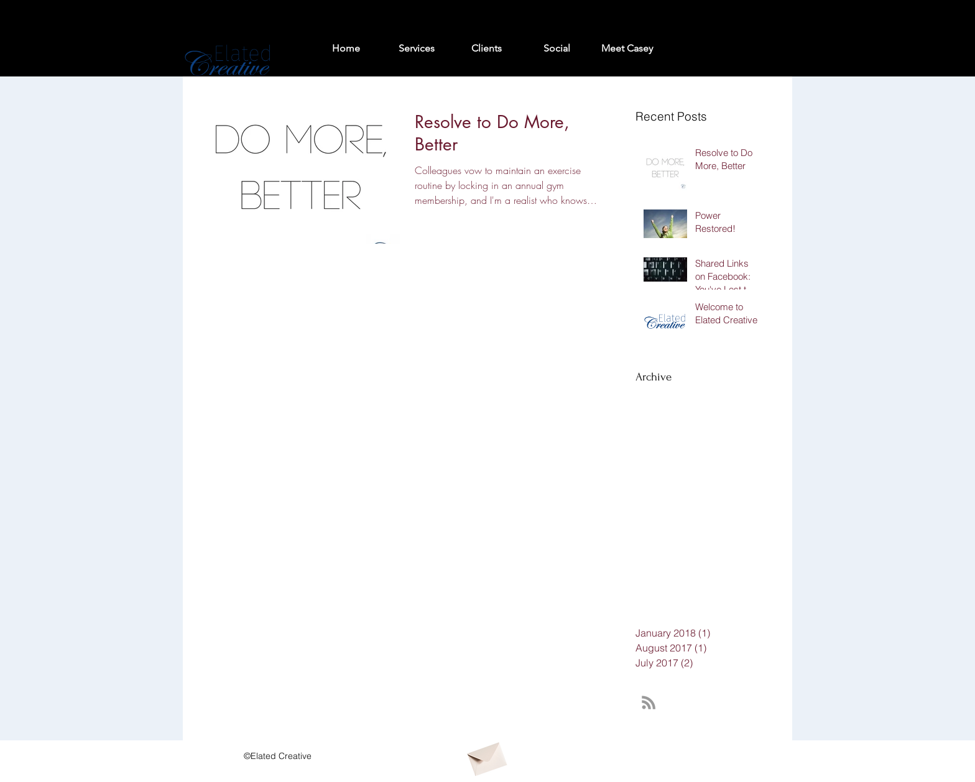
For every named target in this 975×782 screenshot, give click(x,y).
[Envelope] (486, 756)
